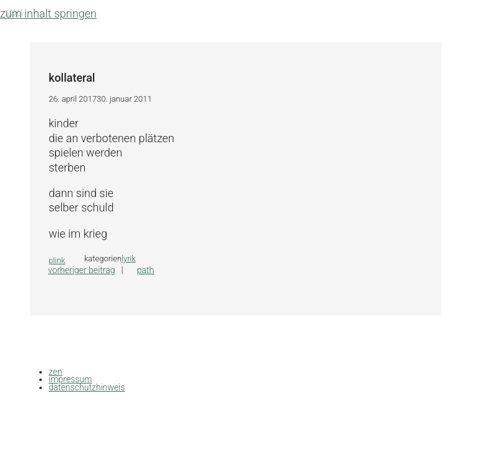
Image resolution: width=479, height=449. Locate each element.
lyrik (129, 258)
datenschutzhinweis (87, 387)
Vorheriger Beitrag (81, 270)
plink (57, 260)
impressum (70, 379)
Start (14, 12)
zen (55, 372)
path (145, 270)
